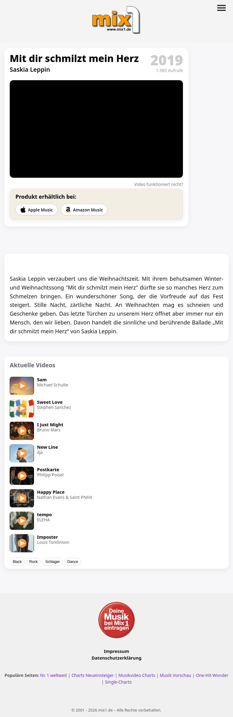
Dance (72, 562)
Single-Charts (118, 682)
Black (17, 562)
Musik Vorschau (175, 675)
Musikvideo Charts (136, 675)
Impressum (116, 651)
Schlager (52, 562)
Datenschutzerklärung (116, 658)
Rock (33, 562)
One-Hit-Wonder (212, 675)
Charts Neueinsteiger (93, 675)
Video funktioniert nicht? (158, 184)
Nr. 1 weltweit (53, 675)
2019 (166, 59)
